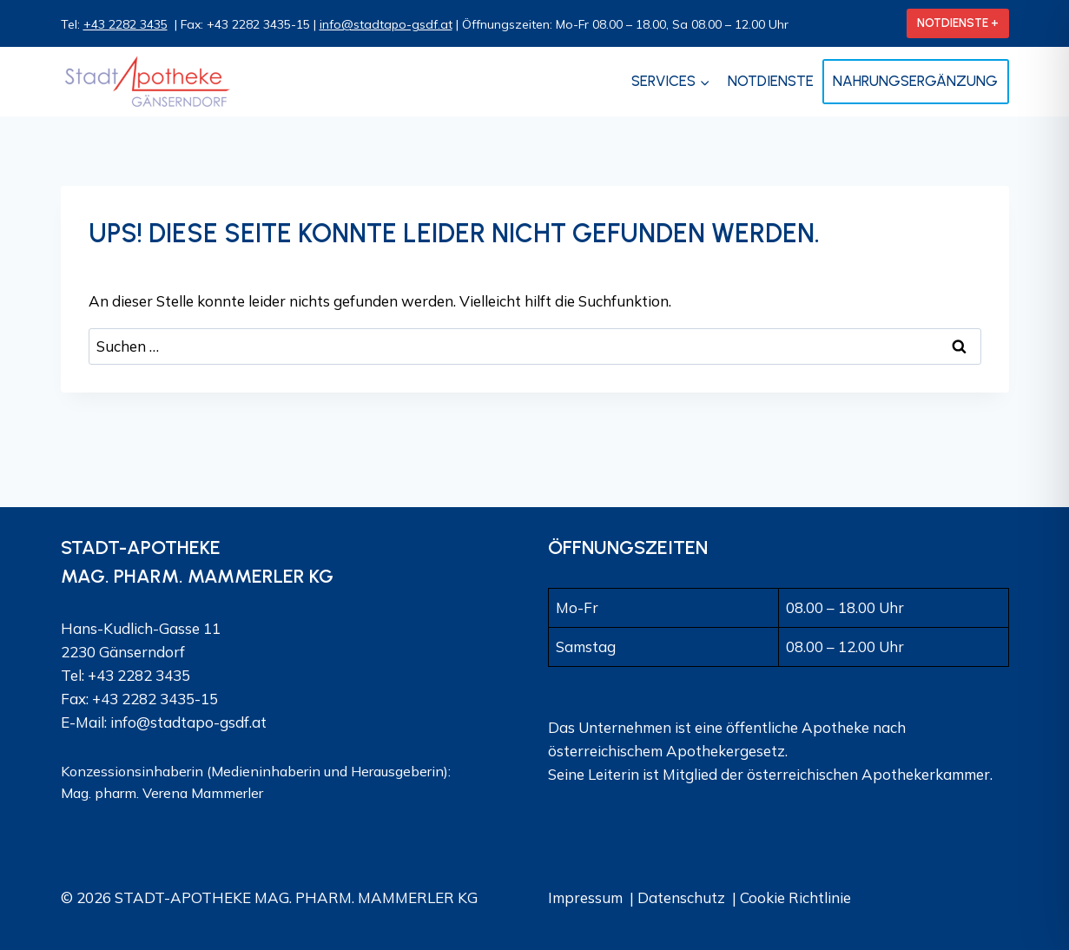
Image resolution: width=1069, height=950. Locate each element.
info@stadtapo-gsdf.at (386, 24)
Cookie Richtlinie (795, 897)
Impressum (585, 897)
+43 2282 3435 (125, 24)
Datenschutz (681, 897)
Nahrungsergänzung (915, 80)
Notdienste (771, 80)
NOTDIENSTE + (958, 23)
